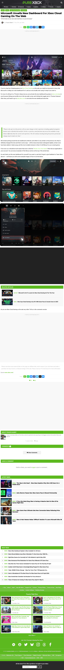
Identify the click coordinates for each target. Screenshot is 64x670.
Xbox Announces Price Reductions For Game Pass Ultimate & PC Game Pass (26, 560)
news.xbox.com (9, 372)
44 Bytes (36, 651)
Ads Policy (58, 587)
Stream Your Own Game (40, 148)
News (2, 10)
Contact (35, 587)
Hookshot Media (10, 651)
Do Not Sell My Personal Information (52, 651)
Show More (32, 635)
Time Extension (27, 655)
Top (4, 587)
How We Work (20, 587)
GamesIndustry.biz (30, 658)
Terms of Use (50, 587)
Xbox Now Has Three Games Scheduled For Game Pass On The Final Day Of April (27, 563)
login (33, 467)
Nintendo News (47, 655)
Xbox (7, 10)
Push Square (18, 655)
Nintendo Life (10, 655)
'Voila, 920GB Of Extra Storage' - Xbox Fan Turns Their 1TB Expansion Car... (26, 570)
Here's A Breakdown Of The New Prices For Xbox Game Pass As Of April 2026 (26, 573)
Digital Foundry (37, 655)
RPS (42, 658)
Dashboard (23, 10)
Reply (36, 441)
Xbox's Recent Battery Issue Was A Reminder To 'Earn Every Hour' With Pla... (26, 554)
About (8, 587)
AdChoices (40, 651)
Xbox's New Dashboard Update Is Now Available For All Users (22, 551)
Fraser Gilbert (9, 22)
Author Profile (29, 441)
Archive (22, 590)
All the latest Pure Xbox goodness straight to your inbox (32, 663)
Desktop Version (39, 590)
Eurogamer (59, 655)
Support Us (28, 587)
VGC (22, 658)
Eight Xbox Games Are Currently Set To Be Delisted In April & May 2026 (25, 557)
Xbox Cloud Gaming (14, 10)
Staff (13, 587)
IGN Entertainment (23, 651)
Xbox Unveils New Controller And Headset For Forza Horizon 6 (22, 576)
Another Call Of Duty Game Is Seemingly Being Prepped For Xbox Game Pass (26, 567)
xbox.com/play (56, 94)
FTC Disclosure (45, 368)
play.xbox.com (21, 98)
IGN (53, 655)
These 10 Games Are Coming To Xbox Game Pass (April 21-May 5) (23, 579)
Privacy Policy (42, 587)
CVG (38, 658)
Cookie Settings (30, 590)
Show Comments (32, 452)
